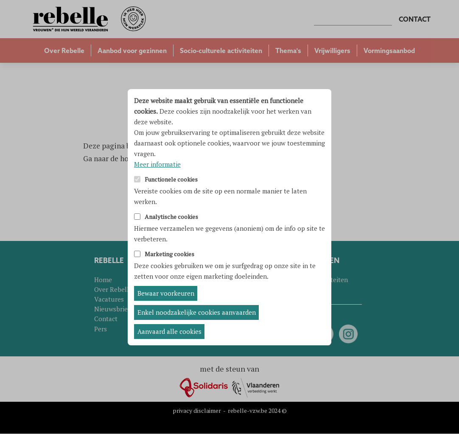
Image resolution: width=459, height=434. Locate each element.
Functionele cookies (171, 179)
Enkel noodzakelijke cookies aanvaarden (196, 312)
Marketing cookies (169, 254)
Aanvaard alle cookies (169, 331)
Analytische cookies (171, 217)
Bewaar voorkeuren (165, 293)
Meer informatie (157, 164)
